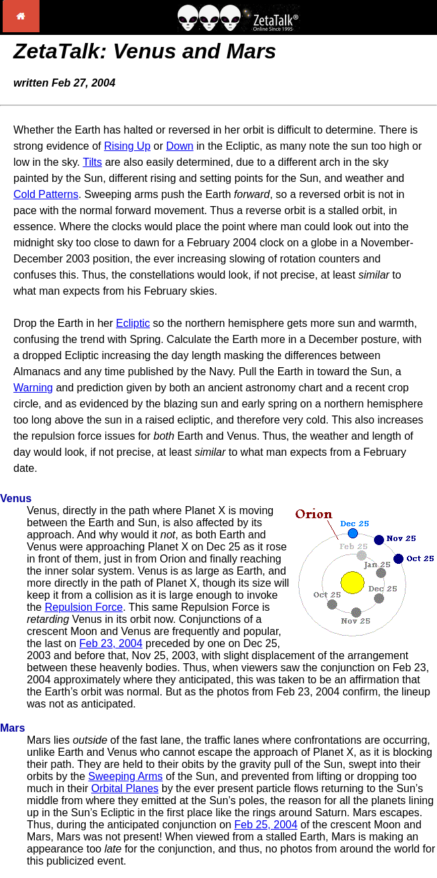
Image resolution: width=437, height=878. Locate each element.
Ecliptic (133, 323)
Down (180, 146)
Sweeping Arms (125, 776)
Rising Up (127, 146)
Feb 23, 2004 (110, 643)
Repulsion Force (84, 607)
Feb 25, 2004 (266, 824)
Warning (33, 387)
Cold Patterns (45, 194)
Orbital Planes (125, 788)
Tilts (92, 162)
